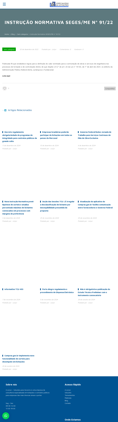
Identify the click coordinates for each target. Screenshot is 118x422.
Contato (68, 288)
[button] (5, 415)
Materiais (68, 283)
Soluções (68, 277)
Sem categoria (9, 49)
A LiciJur (68, 275)
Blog (66, 285)
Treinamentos (70, 280)
